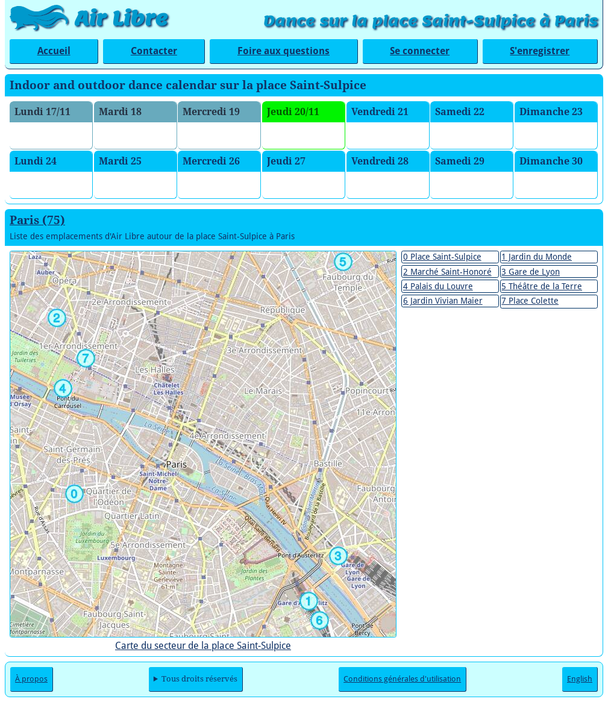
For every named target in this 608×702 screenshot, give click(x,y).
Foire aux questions (283, 51)
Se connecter (420, 51)
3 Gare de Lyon (530, 272)
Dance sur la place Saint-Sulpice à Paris (430, 20)
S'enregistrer (539, 51)
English (579, 678)
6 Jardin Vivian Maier (443, 301)
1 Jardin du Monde (536, 257)
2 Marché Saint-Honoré (447, 272)
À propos (31, 678)
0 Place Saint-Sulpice (442, 257)
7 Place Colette (530, 301)
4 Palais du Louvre (438, 286)
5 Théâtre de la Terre (541, 286)
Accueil (54, 51)
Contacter (154, 51)
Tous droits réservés (199, 678)
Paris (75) (37, 220)
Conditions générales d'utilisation (402, 678)
